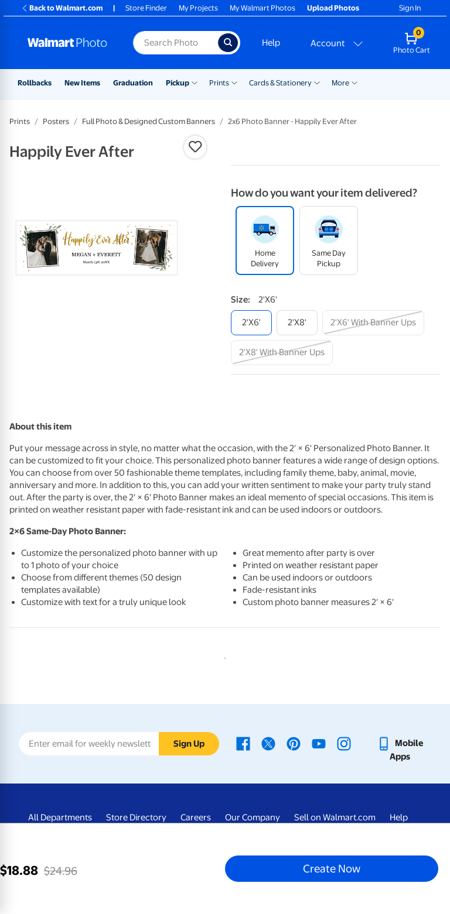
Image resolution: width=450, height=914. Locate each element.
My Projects (198, 8)
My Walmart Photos (262, 8)
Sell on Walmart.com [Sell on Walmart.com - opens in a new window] (335, 817)
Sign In (410, 8)
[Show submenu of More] (354, 82)
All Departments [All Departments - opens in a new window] (60, 817)
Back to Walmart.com (62, 8)
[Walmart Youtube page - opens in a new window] (319, 743)
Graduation (133, 82)
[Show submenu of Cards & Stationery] (317, 82)
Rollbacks (35, 82)
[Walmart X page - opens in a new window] (268, 743)
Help (271, 42)
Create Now (331, 868)
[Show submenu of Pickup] (194, 82)
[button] (195, 147)
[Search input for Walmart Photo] (175, 42)
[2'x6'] (251, 322)
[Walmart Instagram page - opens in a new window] (344, 743)
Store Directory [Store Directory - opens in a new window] (136, 817)
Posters (56, 121)
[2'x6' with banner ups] (373, 322)
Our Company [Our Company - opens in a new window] (252, 817)
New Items (82, 82)
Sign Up (188, 743)
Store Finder (146, 8)
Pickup (177, 82)
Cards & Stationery (280, 82)
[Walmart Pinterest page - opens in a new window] (294, 743)
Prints (219, 82)
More (340, 82)
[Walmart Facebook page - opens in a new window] (243, 743)
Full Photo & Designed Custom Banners (148, 121)
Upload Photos (333, 8)
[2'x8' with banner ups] (282, 352)
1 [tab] (223, 656)
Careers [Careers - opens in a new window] (195, 817)
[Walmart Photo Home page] (67, 42)
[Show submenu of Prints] (234, 82)
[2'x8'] (297, 322)
